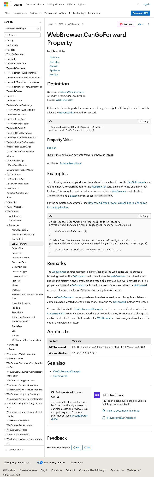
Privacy (69, 470)
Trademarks (133, 470)
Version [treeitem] (15, 335)
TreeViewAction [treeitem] (14, 100)
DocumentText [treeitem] (19, 262)
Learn (50, 24)
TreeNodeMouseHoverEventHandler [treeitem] (24, 86)
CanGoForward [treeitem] (19, 243)
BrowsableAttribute (70, 163)
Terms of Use (117, 470)
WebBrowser (99, 186)
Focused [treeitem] (16, 280)
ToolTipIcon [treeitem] (12, 45)
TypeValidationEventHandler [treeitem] (20, 151)
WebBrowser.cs (63, 99)
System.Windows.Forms (72, 91)
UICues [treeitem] (10, 155)
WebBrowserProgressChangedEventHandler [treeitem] (24, 414)
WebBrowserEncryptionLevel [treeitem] (20, 380)
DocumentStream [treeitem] (20, 257)
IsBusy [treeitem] (15, 285)
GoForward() (66, 112)
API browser (74, 24)
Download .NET (140, 13)
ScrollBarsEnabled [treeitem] (20, 321)
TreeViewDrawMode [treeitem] (16, 114)
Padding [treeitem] (16, 307)
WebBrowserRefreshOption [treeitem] (19, 425)
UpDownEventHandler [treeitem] (17, 183)
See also (54, 74)
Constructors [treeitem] (15, 220)
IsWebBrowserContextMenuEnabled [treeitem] (27, 296)
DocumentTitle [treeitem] (19, 266)
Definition (54, 57)
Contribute (56, 470)
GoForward (78, 276)
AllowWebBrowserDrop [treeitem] (23, 234)
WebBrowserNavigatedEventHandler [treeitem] (24, 389)
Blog (43, 470)
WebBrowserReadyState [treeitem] (18, 420)
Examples (54, 61)
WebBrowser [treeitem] (15, 216)
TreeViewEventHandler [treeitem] (17, 123)
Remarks (54, 66)
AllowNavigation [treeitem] (20, 229)
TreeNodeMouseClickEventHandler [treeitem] (23, 77)
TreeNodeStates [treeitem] (14, 91)
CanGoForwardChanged (87, 309)
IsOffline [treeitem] (16, 289)
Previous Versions (28, 470)
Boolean (51, 147)
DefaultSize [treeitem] (17, 248)
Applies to (55, 70)
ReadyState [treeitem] (17, 312)
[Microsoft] (6, 4)
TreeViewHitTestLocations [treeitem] (19, 132)
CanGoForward (136, 182)
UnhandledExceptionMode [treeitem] (19, 169)
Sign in (146, 4)
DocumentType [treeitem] (19, 271)
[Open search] (139, 4)
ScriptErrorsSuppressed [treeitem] (23, 316)
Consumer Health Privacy (91, 470)
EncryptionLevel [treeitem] (19, 275)
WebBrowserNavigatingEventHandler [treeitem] (24, 398)
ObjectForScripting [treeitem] (21, 303)
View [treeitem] (8, 197)
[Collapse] (39, 22)
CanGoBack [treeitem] (17, 239)
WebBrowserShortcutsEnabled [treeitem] (26, 340)
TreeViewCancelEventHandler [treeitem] (20, 109)
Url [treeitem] (13, 330)
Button (73, 195)
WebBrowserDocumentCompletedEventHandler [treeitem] (24, 373)
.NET (61, 24)
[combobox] (22, 28)
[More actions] (148, 24)
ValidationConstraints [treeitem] (17, 192)
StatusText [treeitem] (17, 326)
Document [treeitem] (17, 252)
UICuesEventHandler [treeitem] (16, 165)
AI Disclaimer (9, 470)
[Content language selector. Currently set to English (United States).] (17, 462)
